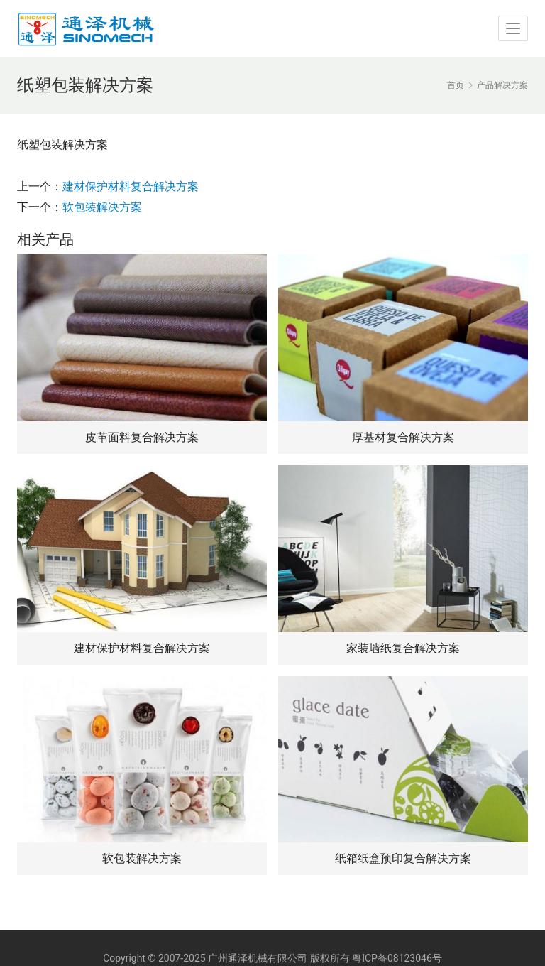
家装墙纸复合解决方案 (403, 648)
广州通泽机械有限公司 (257, 958)
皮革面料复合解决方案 (142, 437)
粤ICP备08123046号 (397, 958)
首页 (455, 85)
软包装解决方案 (102, 207)
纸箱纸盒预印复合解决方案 (403, 858)
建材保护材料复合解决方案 (130, 186)
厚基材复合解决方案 (403, 437)
